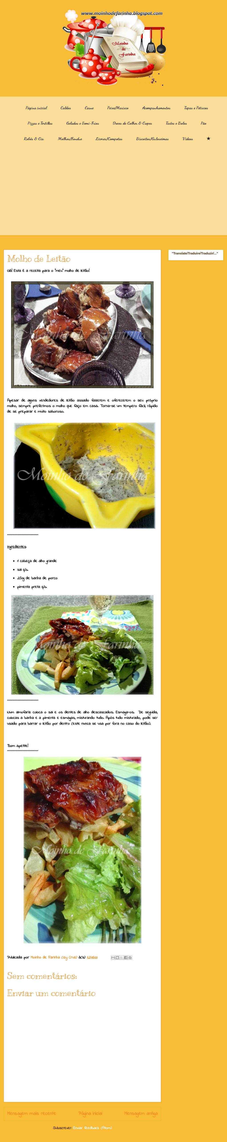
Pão (203, 123)
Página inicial (36, 107)
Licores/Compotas (109, 138)
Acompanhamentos (156, 107)
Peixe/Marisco (117, 107)
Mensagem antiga (141, 1113)
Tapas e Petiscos (196, 107)
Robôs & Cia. (34, 138)
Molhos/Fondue (70, 138)
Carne (89, 107)
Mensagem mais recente (31, 1113)
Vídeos (187, 138)
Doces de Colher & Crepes (132, 123)
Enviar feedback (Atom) (92, 1128)
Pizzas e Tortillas (40, 123)
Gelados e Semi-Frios (82, 123)
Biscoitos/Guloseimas (152, 138)
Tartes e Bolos (176, 123)
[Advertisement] (41, 191)
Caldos (66, 107)
